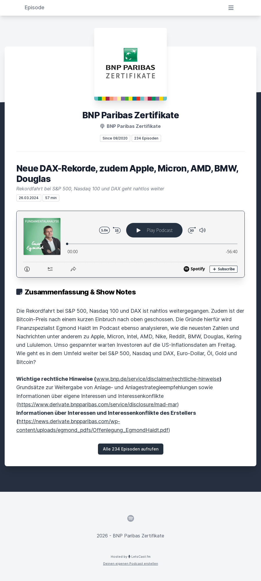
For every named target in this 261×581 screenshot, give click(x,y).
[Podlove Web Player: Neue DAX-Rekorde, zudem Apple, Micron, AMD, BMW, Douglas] (130, 244)
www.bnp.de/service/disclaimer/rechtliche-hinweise (157, 379)
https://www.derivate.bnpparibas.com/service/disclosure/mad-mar (97, 404)
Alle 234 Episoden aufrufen (130, 448)
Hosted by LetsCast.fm (131, 557)
